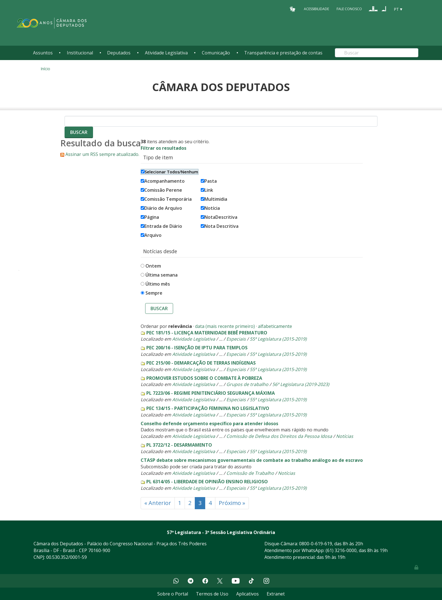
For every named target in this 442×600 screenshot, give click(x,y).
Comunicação (216, 53)
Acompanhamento (163, 181)
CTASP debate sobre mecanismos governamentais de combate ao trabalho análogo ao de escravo (252, 460)
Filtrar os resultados (163, 148)
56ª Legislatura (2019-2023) (300, 384)
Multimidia (214, 199)
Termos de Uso (212, 594)
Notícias (344, 436)
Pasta (209, 181)
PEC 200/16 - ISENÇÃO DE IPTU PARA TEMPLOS (196, 348)
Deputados (119, 53)
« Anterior (157, 503)
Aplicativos (247, 594)
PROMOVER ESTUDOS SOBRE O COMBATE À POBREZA (204, 378)
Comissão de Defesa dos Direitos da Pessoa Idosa (279, 436)
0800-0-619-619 (315, 544)
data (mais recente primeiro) (225, 326)
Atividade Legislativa (166, 53)
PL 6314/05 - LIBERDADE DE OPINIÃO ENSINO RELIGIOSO (207, 481)
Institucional (80, 53)
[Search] (376, 52)
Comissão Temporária (166, 199)
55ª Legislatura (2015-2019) (278, 339)
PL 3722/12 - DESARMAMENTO (179, 445)
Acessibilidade (316, 8)
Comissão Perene (161, 190)
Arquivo (151, 235)
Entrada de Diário (161, 226)
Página (150, 217)
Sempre (153, 293)
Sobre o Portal (172, 594)
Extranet (276, 594)
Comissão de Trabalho (250, 473)
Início (45, 68)
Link (207, 190)
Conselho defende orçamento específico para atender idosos (209, 423)
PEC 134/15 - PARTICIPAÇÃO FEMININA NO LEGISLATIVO (207, 408)
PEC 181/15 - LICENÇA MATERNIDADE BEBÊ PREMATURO (206, 333)
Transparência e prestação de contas (283, 53)
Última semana (161, 275)
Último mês (157, 284)
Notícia (210, 208)
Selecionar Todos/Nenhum (169, 172)
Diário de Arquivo (161, 208)
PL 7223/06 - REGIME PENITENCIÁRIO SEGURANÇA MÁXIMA (210, 393)
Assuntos (43, 53)
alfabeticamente (275, 326)
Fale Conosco (349, 8)
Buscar (159, 308)
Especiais (236, 339)
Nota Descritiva (219, 226)
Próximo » (232, 503)
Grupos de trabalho (247, 384)
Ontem (153, 266)
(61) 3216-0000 (341, 550)
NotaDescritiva (219, 217)
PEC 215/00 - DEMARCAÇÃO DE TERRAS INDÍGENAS (201, 363)
